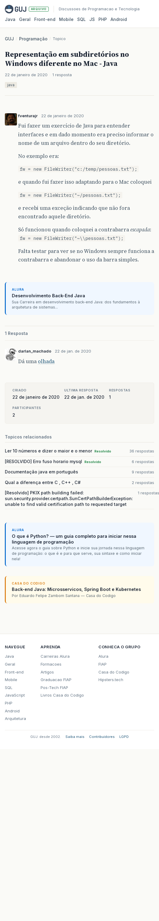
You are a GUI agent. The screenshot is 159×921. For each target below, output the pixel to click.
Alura (103, 656)
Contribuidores (102, 737)
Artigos (47, 672)
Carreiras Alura (55, 656)
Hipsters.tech (110, 679)
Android (119, 19)
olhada (46, 361)
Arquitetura (15, 718)
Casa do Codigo (113, 672)
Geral (25, 19)
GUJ (9, 38)
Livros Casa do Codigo (62, 695)
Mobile (66, 19)
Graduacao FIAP (56, 679)
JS (92, 19)
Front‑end (44, 19)
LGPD (124, 737)
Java (10, 19)
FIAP (102, 664)
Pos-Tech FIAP (54, 687)
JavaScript (15, 695)
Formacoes (51, 664)
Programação (33, 38)
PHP (102, 19)
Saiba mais (74, 737)
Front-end (14, 672)
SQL (81, 19)
